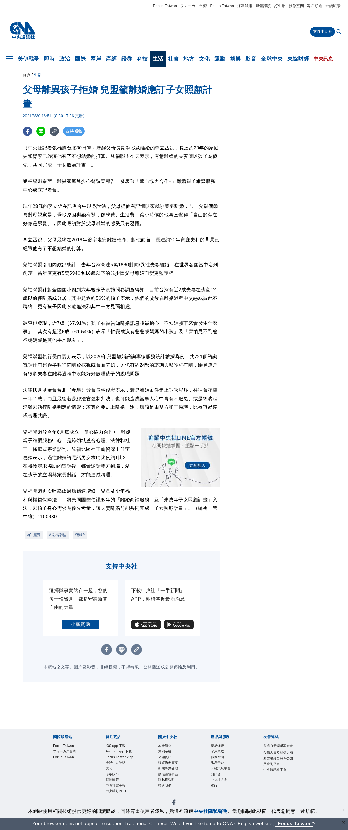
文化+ (110, 768)
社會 (173, 59)
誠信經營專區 (168, 774)
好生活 (280, 6)
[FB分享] (27, 131)
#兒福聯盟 (57, 535)
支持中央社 (322, 31)
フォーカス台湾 (193, 6)
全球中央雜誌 (115, 762)
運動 (219, 59)
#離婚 (80, 535)
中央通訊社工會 (274, 770)
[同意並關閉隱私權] (343, 810)
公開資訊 (164, 757)
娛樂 (235, 59)
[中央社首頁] (22, 31)
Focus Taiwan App (119, 757)
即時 (49, 59)
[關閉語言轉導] (343, 823)
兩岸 (95, 59)
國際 (80, 59)
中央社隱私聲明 (210, 811)
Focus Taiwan (165, 6)
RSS (214, 785)
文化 (204, 59)
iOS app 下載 (116, 746)
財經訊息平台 (221, 768)
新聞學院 (112, 780)
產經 (111, 59)
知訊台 (216, 774)
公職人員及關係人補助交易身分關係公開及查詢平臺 (278, 758)
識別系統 (164, 751)
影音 (250, 59)
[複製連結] (54, 131)
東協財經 (298, 59)
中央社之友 (219, 780)
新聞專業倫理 (168, 768)
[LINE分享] (40, 131)
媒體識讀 (263, 6)
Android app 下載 (119, 751)
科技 (142, 59)
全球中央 (272, 59)
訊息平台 (217, 762)
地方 (188, 59)
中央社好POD (116, 791)
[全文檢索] (339, 32)
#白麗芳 (34, 535)
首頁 (26, 75)
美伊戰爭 (28, 59)
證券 (126, 59)
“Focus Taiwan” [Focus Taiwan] (294, 823)
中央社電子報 (115, 785)
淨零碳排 (245, 6)
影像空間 (296, 6)
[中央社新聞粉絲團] (174, 803)
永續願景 (333, 6)
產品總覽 (217, 746)
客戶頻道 (314, 6)
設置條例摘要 (168, 762)
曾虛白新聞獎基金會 (278, 746)
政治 (64, 59)
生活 (157, 59)
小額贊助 (80, 624)
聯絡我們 (164, 785)
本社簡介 (164, 746)
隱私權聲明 (166, 780)
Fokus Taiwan (222, 6)
